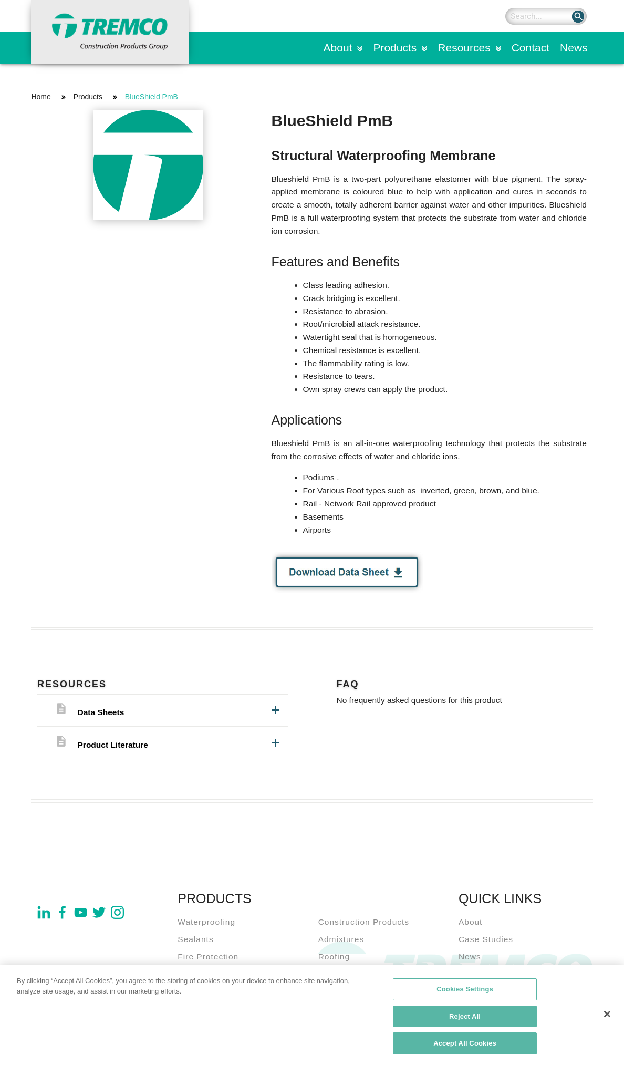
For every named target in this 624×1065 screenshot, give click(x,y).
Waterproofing (206, 921)
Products (395, 48)
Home (40, 96)
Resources (464, 48)
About (338, 48)
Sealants (195, 939)
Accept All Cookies (464, 1044)
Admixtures (341, 939)
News (574, 48)
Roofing (334, 956)
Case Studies (486, 939)
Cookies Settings (464, 990)
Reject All (465, 1017)
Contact (530, 48)
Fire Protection (208, 956)
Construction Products (364, 921)
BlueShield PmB (151, 96)
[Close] (607, 1014)
